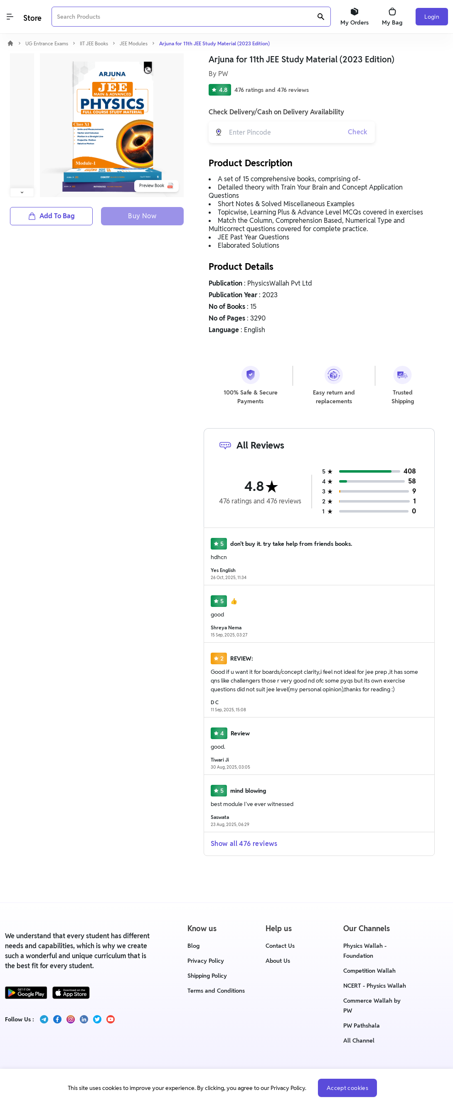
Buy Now (142, 216)
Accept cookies (347, 1088)
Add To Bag (51, 216)
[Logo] (32, 17)
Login (431, 16)
